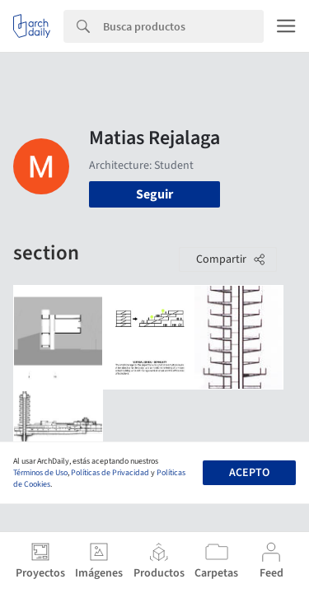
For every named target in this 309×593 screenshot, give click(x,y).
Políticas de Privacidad (110, 473)
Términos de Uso (40, 473)
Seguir (154, 194)
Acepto (249, 473)
